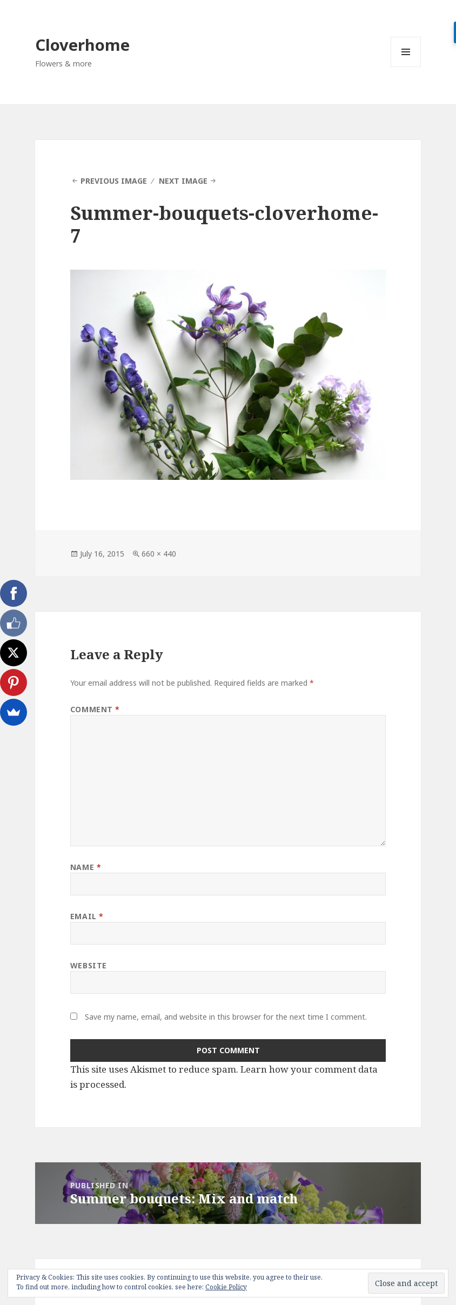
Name (85, 867)
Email (87, 916)
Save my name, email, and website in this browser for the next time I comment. (226, 1017)
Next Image (183, 181)
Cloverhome (82, 44)
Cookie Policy (226, 1286)
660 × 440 (159, 553)
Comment (95, 709)
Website (88, 965)
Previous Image (114, 181)
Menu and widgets (406, 66)
